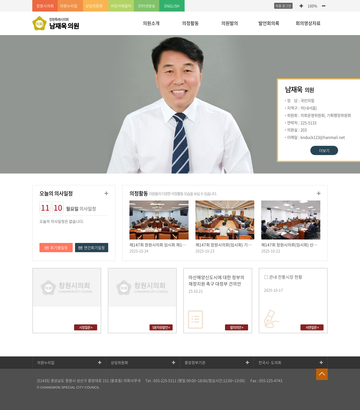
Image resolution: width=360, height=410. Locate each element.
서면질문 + (312, 327)
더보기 (324, 150)
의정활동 (190, 23)
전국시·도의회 (269, 362)
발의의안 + (236, 327)
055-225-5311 (165, 380)
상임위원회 (119, 362)
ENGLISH (172, 6)
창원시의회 (45, 6)
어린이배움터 (121, 6)
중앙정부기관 (195, 362)
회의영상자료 (308, 23)
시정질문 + (85, 327)
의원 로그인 (283, 5)
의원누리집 (45, 362)
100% (312, 6)
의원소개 (151, 23)
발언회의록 (268, 23)
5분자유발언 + (161, 327)
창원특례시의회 (64, 24)
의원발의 (229, 23)
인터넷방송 (146, 6)
